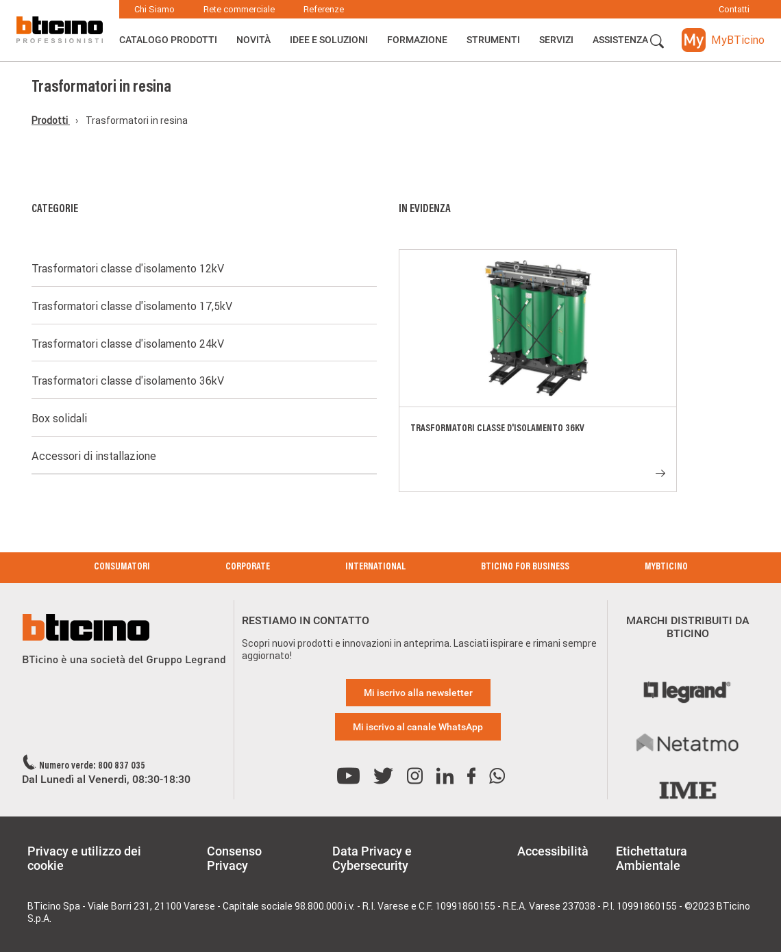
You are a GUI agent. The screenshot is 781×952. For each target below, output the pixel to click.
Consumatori (122, 567)
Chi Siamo (154, 9)
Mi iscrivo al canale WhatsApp (418, 726)
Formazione (417, 39)
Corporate (247, 567)
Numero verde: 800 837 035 (92, 766)
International (375, 567)
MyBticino (666, 567)
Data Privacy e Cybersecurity (372, 858)
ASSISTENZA (620, 39)
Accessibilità (552, 851)
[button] (657, 41)
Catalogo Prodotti (168, 39)
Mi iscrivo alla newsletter (418, 692)
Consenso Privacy (234, 858)
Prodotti (51, 120)
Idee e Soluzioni (329, 39)
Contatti (734, 9)
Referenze (323, 9)
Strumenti (493, 39)
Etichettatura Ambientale (651, 858)
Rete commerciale (239, 9)
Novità (253, 39)
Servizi (556, 39)
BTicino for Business (525, 567)
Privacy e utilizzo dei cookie (84, 858)
